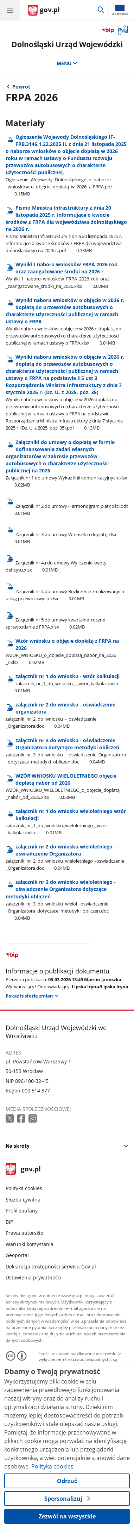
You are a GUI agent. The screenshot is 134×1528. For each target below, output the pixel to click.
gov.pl (23, 1169)
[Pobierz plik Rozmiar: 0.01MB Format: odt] (67, 506)
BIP (9, 1222)
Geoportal (17, 1255)
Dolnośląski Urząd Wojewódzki (67, 44)
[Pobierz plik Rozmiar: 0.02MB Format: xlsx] (67, 619)
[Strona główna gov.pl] (44, 10)
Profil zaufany (22, 1210)
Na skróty (18, 1145)
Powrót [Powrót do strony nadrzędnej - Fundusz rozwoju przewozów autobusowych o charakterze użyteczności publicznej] (21, 86)
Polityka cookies (24, 1188)
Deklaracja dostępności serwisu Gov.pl (51, 1266)
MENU (67, 63)
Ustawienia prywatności (34, 1277)
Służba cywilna (23, 1199)
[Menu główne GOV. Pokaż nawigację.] (10, 10)
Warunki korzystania (29, 1244)
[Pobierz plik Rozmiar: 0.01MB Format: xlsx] (67, 534)
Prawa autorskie (24, 1232)
